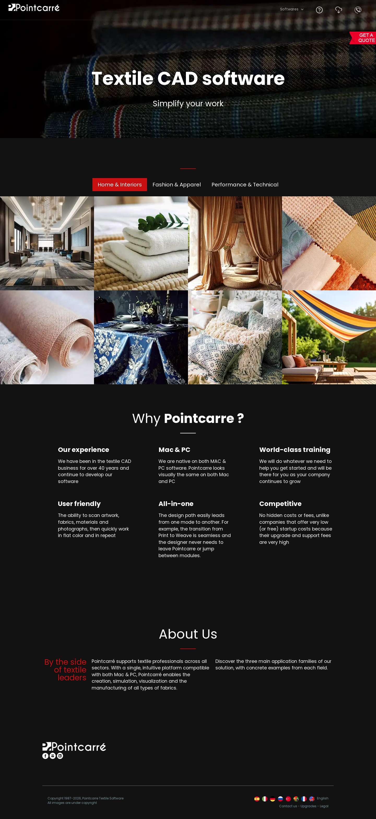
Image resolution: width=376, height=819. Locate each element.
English (322, 798)
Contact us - (290, 806)
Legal (324, 806)
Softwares (289, 9)
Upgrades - (310, 806)
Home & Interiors (120, 184)
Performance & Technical (245, 184)
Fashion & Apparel (176, 184)
